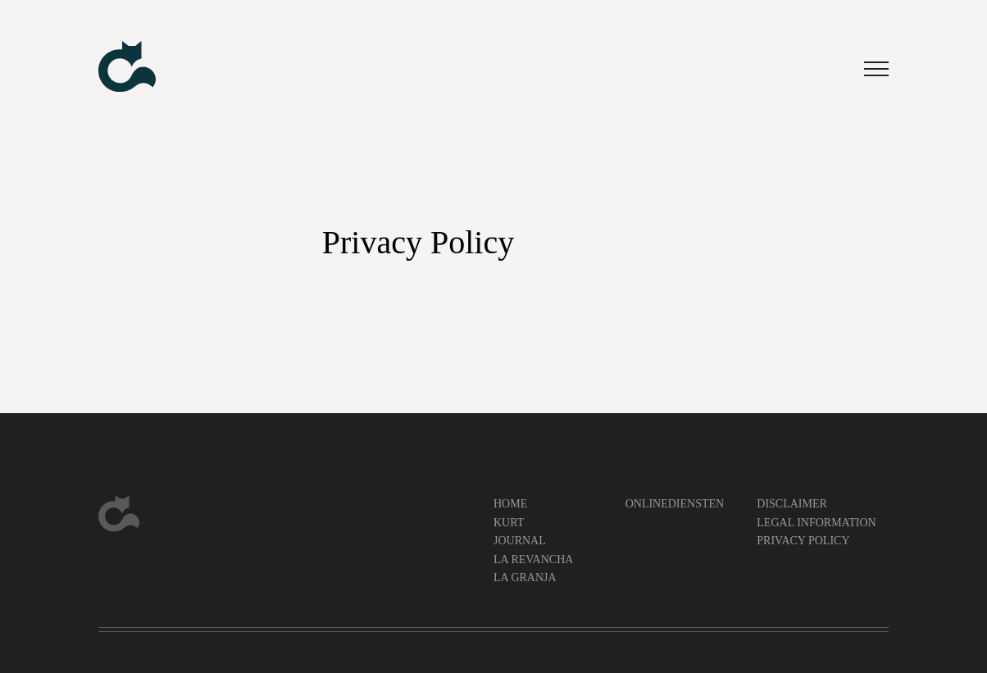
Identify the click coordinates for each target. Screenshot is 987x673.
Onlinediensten (675, 504)
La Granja (525, 577)
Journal (520, 540)
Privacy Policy (803, 540)
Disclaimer (792, 504)
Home (510, 504)
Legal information (816, 522)
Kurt (509, 522)
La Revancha (533, 559)
